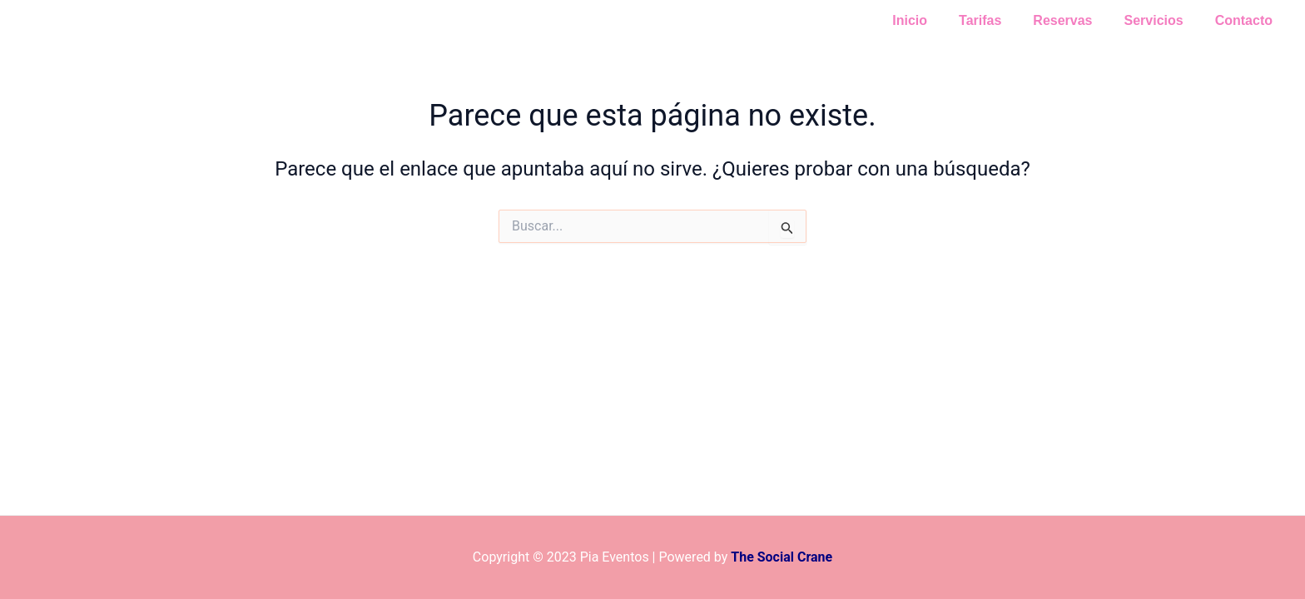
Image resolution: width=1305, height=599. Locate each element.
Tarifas (997, 20)
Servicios (1161, 20)
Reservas (1074, 20)
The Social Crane (781, 557)
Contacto (1246, 20)
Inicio (932, 20)
